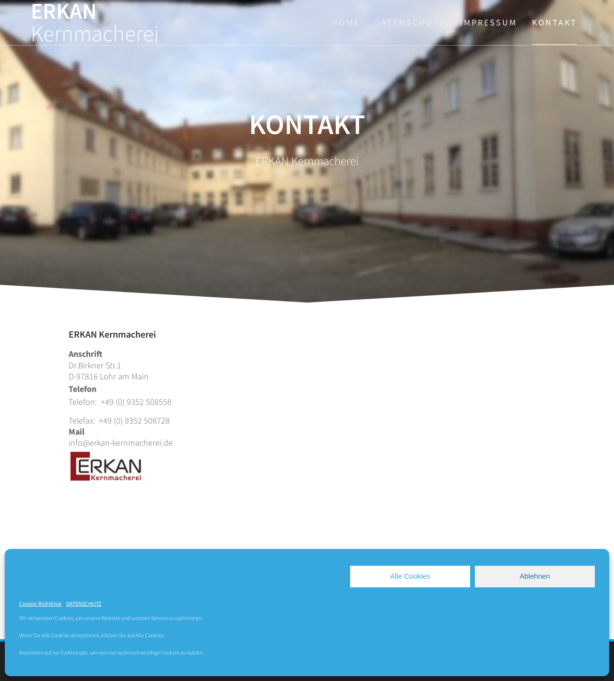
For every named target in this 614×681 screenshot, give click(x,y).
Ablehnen (535, 576)
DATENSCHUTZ (83, 603)
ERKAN (95, 22)
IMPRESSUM (488, 22)
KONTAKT (554, 22)
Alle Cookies (410, 576)
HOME (346, 22)
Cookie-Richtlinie (40, 603)
